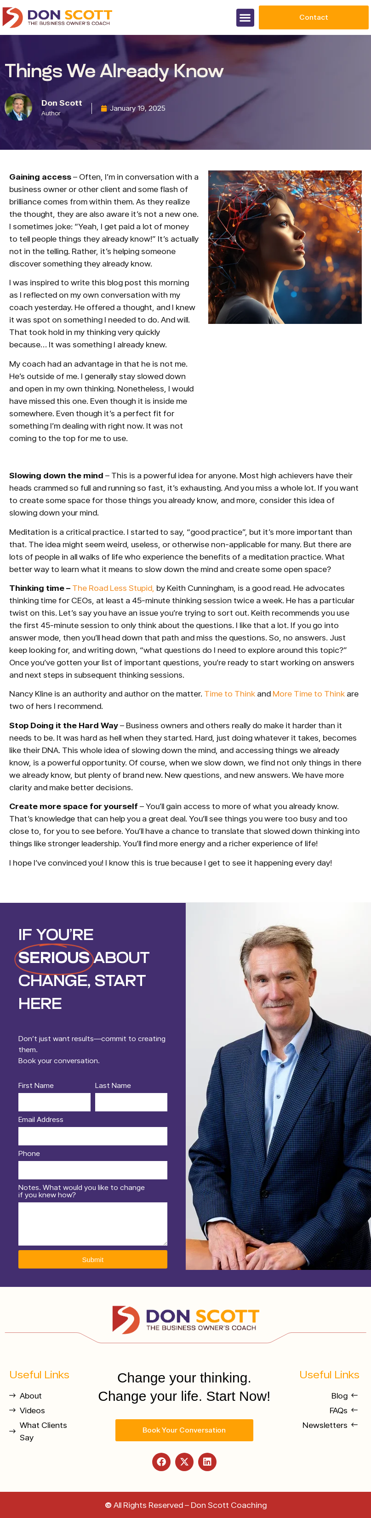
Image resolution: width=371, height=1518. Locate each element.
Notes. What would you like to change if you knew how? (81, 1191)
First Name (36, 1086)
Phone (29, 1154)
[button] (245, 18)
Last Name (113, 1086)
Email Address (40, 1120)
